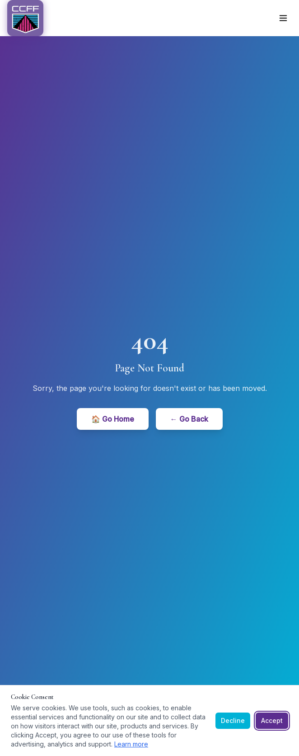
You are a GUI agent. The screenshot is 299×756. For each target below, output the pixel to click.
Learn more (131, 744)
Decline (233, 720)
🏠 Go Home (112, 418)
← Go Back (189, 418)
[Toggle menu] (283, 18)
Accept (272, 720)
